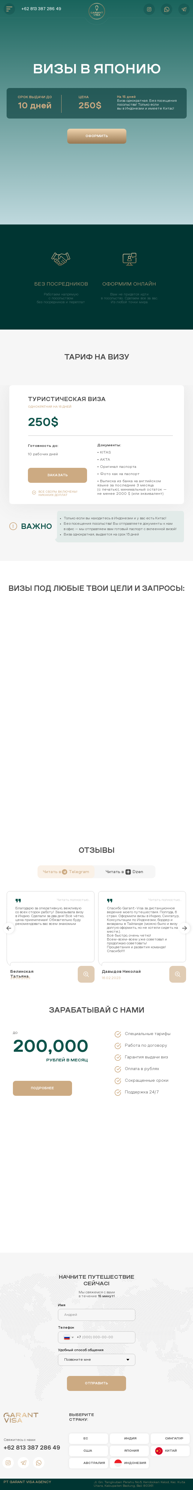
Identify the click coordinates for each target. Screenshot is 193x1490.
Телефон (66, 1327)
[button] (96, 136)
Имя (61, 1305)
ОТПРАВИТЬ (96, 1383)
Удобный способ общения (81, 1350)
